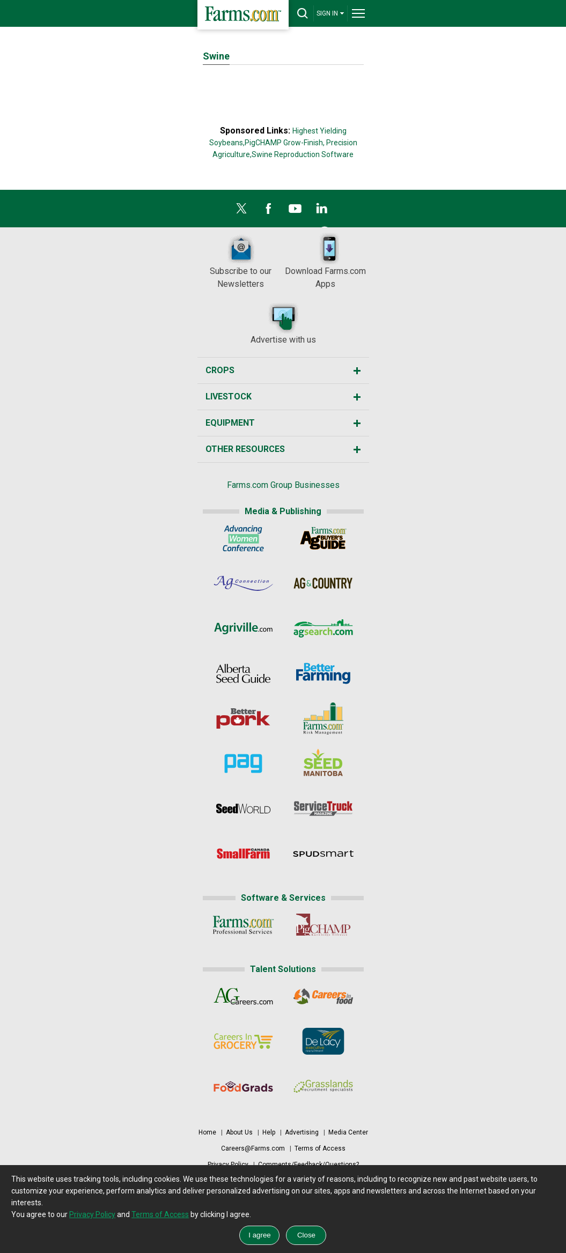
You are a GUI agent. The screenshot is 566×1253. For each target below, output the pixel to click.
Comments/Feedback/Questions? (308, 1164)
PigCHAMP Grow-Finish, (285, 142)
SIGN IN (330, 13)
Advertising (302, 1132)
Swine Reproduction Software (303, 154)
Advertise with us (283, 323)
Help (268, 1132)
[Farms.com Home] (243, 14)
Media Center (348, 1132)
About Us (239, 1132)
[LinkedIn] (322, 211)
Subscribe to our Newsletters (240, 261)
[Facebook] (268, 211)
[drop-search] (303, 13)
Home (207, 1132)
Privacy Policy (228, 1164)
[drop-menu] (358, 13)
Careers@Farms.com (253, 1148)
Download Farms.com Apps (325, 261)
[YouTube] (295, 211)
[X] (241, 211)
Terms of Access (320, 1148)
